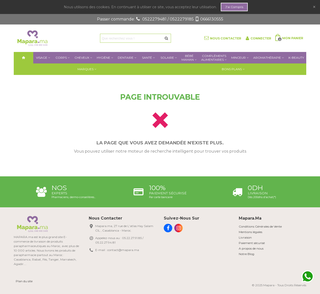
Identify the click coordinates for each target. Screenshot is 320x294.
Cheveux (81, 57)
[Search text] (131, 38)
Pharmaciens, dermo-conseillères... (74, 197)
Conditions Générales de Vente (260, 226)
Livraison (258, 193)
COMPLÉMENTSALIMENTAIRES (213, 57)
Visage (41, 57)
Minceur (238, 57)
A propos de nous (251, 248)
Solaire (167, 57)
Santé (147, 57)
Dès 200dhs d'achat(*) (262, 197)
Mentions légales (250, 232)
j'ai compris (234, 7)
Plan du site (24, 281)
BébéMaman (188, 57)
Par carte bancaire (160, 197)
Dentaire (126, 57)
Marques (86, 69)
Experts (59, 193)
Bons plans (232, 69)
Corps (61, 57)
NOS (59, 188)
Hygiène (103, 57)
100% (157, 188)
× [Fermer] (314, 6)
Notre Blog (246, 254)
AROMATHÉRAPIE (267, 57)
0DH (255, 188)
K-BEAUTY (296, 57)
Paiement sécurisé (167, 193)
